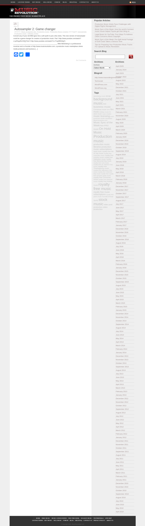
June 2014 (120, 335)
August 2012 (121, 413)
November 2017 (122, 190)
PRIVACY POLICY (99, 520)
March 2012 (120, 430)
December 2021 (122, 87)
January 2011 (121, 480)
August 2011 (121, 455)
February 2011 (121, 476)
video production (101, 208)
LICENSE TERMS (24, 2)
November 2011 (122, 444)
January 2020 (121, 137)
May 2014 (120, 338)
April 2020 (120, 126)
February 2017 (121, 222)
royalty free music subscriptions (102, 193)
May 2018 (120, 169)
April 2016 (120, 257)
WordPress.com (101, 85)
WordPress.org (100, 88)
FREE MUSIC (46, 518)
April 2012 (120, 427)
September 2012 (122, 409)
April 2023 (120, 73)
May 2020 (120, 123)
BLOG (65, 2)
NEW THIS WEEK (73, 518)
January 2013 (121, 395)
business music (102, 106)
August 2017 (121, 201)
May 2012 (120, 423)
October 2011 (121, 448)
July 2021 (119, 94)
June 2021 (120, 98)
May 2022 (120, 84)
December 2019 (122, 140)
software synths (32, 34)
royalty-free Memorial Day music (103, 160)
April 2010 (120, 512)
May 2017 (120, 211)
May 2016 (120, 254)
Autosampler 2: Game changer (35, 29)
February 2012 (121, 434)
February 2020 (121, 133)
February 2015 (121, 307)
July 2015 (119, 289)
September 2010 (122, 494)
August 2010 (121, 498)
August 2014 (121, 328)
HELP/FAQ (73, 2)
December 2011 (122, 441)
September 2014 (122, 324)
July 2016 (119, 246)
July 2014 (119, 331)
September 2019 (122, 151)
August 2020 (121, 119)
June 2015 (120, 292)
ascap (108, 96)
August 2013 (121, 370)
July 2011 (119, 459)
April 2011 (120, 469)
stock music (100, 201)
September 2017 (122, 197)
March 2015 (120, 303)
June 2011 (120, 462)
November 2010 (122, 487)
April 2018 (120, 172)
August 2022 (121, 80)
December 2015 (122, 271)
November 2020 (122, 116)
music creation (106, 114)
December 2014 (122, 314)
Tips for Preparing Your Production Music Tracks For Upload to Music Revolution (113, 46)
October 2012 (121, 406)
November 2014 (122, 317)
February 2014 (121, 349)
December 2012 (122, 399)
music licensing (102, 116)
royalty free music (102, 186)
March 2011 (120, 473)
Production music (43, 32)
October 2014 (121, 321)
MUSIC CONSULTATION (59, 518)
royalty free (105, 174)
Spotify (96, 200)
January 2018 (121, 183)
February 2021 (121, 112)
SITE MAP (108, 518)
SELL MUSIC (47, 2)
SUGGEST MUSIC (86, 518)
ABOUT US (95, 2)
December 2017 (122, 186)
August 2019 (121, 155)
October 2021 (121, 91)
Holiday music (104, 112)
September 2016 (122, 239)
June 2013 (120, 377)
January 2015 (121, 310)
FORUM (57, 2)
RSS (134, 2)
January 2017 (121, 225)
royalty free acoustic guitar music (104, 174)
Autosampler (82, 32)
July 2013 (119, 374)
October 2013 (121, 363)
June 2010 (120, 505)
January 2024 (121, 70)
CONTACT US (84, 2)
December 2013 (122, 356)
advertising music (99, 96)
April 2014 (120, 342)
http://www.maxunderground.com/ (104, 77)
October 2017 (121, 193)
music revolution (106, 118)
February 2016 (121, 264)
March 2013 (120, 388)
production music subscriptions (103, 148)
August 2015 (121, 285)
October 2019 (121, 147)
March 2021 (120, 109)
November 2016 (122, 232)
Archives (97, 65)
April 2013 (120, 384)
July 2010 (119, 501)
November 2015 (122, 275)
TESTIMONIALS (98, 518)
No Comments (81, 60)
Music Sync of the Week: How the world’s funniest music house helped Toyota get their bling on (114, 30)
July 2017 (119, 204)
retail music (98, 151)
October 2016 (121, 236)
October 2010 (121, 490)
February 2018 (121, 179)
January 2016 (121, 268)
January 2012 (121, 437)
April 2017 (120, 215)
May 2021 (120, 102)
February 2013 (121, 391)
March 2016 (120, 261)
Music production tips (28, 32)
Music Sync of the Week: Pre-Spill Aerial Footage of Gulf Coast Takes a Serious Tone (114, 40)
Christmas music (100, 110)
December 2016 (122, 229)
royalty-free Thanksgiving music (101, 167)
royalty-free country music (103, 156)
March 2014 (120, 345)
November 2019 (122, 144)
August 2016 (121, 243)
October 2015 (121, 278)
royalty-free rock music (101, 163)
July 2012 (119, 416)
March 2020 (120, 130)
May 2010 (120, 508)
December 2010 (122, 483)
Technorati (99, 81)
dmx (108, 109)
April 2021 (120, 105)
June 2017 (120, 208)
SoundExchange (107, 196)
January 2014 (121, 353)
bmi (104, 104)
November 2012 (122, 402)
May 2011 (120, 466)
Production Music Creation (59, 32)
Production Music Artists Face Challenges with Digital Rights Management (113, 25)
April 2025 (120, 66)
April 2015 (120, 300)
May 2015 (120, 296)
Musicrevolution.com (101, 120)
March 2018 (120, 176)
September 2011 (122, 452)
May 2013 (120, 381)
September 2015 (122, 282)
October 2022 (121, 77)
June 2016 (120, 250)
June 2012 (120, 420)
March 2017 (120, 218)
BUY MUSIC (36, 2)
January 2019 (121, 162)
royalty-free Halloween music (103, 158)
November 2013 (122, 360)
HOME (13, 2)
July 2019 (119, 158)
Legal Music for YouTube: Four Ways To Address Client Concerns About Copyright (114, 35)
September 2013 (122, 367)
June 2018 (120, 165)
